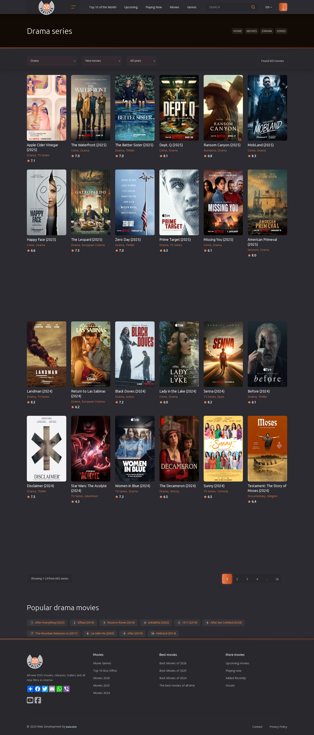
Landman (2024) (39, 391)
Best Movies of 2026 (172, 663)
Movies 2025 (101, 685)
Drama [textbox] (34, 60)
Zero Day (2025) (128, 239)
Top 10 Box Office (105, 670)
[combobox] (52, 61)
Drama (267, 31)
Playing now (233, 670)
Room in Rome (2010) (118, 623)
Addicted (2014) (163, 633)
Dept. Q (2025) (171, 145)
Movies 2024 (101, 693)
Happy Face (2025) (41, 239)
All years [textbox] (135, 60)
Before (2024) (259, 391)
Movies (174, 7)
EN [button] (269, 7)
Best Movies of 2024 (172, 678)
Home (237, 31)
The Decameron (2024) (177, 486)
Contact (257, 727)
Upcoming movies (237, 663)
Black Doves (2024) (130, 391)
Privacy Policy (278, 727)
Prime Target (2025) (175, 239)
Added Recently (236, 678)
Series (281, 31)
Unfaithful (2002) (156, 623)
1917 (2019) (187, 623)
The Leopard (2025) (86, 239)
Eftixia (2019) (83, 623)
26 (277, 579)
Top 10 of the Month (102, 7)
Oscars (230, 685)
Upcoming (131, 7)
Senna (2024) (214, 391)
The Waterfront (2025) (89, 145)
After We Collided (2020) (223, 623)
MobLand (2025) (261, 145)
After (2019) (132, 633)
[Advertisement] (157, 288)
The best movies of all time (177, 685)
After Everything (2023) (47, 623)
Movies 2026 (101, 678)
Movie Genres (102, 663)
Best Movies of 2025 (172, 670)
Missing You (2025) (218, 239)
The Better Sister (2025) (134, 145)
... (267, 579)
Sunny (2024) (214, 486)
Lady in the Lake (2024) (177, 391)
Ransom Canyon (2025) (222, 145)
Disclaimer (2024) (40, 486)
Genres (191, 7)
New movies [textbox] (93, 60)
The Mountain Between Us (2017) (53, 633)
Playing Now (154, 7)
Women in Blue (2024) (132, 486)
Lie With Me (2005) (100, 633)
